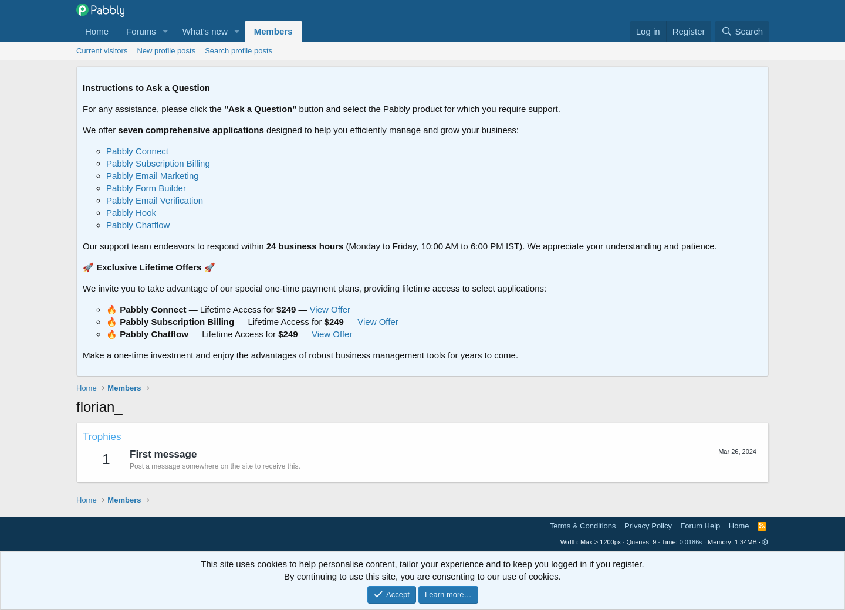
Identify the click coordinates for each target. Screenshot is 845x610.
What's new (205, 31)
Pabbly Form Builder (146, 188)
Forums (141, 31)
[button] (165, 31)
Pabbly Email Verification (154, 200)
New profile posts (166, 50)
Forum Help (700, 525)
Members (273, 31)
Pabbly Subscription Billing (158, 163)
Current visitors (101, 50)
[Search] (742, 31)
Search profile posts (238, 50)
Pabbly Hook (131, 213)
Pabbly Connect (137, 151)
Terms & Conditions (583, 525)
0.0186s (691, 541)
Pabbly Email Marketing (152, 176)
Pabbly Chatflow (138, 225)
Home (97, 31)
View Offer (330, 309)
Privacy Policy (648, 525)
